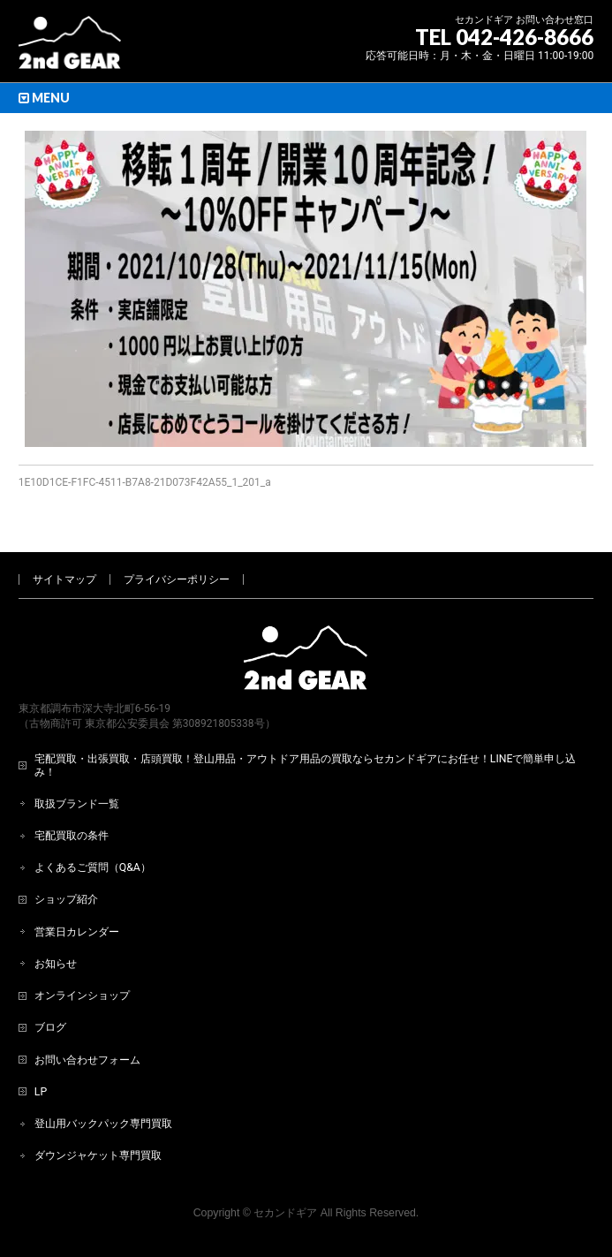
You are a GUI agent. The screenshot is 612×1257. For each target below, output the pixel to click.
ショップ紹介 (66, 899)
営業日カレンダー (76, 932)
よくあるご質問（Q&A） (92, 867)
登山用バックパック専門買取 (103, 1123)
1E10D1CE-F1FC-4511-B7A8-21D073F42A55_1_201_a (145, 482)
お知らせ (55, 964)
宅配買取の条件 (71, 835)
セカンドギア (285, 1213)
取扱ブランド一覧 (76, 804)
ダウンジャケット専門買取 (98, 1155)
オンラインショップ (82, 995)
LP (40, 1092)
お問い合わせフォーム (87, 1060)
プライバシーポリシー (177, 579)
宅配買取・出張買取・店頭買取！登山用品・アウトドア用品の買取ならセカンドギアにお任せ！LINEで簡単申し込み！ (305, 765)
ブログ (50, 1027)
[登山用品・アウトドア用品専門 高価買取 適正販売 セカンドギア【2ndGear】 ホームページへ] (70, 49)
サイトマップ (64, 579)
